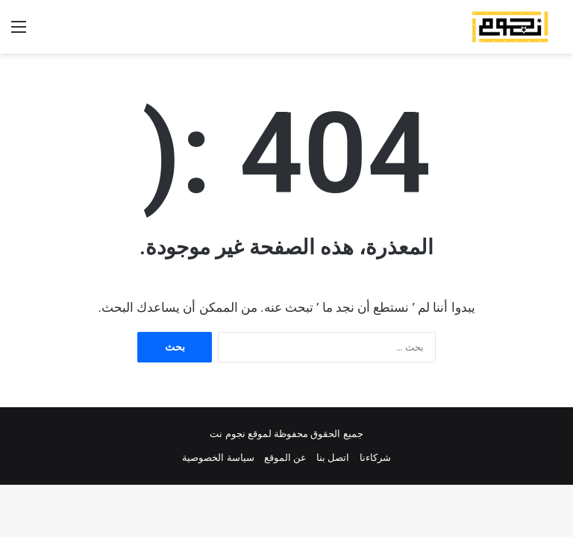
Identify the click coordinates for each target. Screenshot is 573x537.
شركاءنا (375, 457)
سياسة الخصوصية (218, 457)
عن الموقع (285, 457)
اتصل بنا (332, 457)
